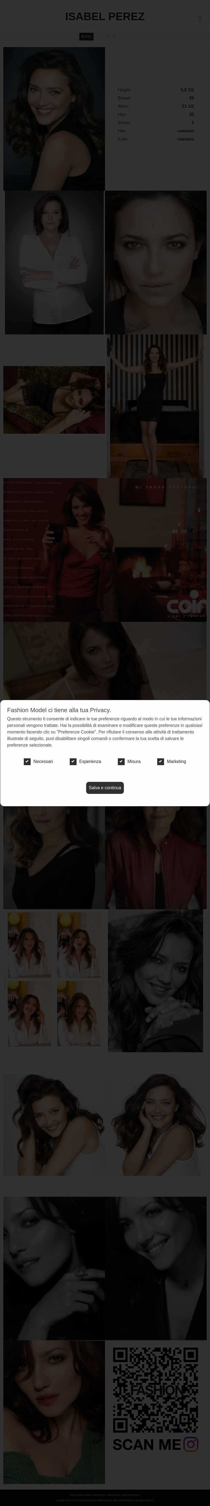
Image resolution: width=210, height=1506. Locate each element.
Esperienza (85, 761)
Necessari (38, 761)
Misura (129, 761)
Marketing (171, 761)
